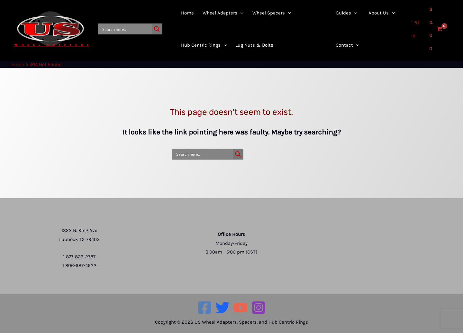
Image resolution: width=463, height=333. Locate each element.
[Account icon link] (414, 29)
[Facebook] (204, 308)
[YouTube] (240, 308)
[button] (200, 45)
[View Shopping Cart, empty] (435, 29)
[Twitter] (222, 308)
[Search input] (125, 29)
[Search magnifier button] (157, 29)
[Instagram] (258, 308)
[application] (223, 45)
